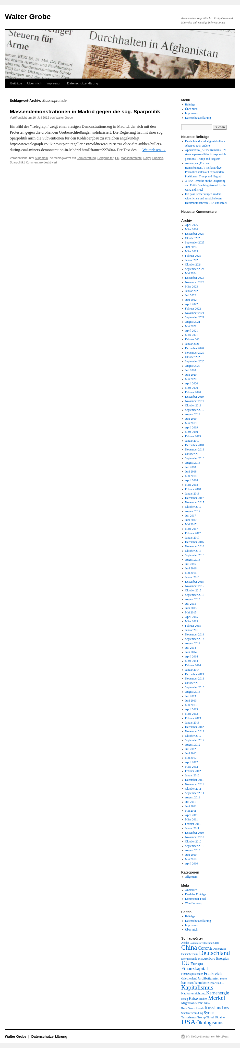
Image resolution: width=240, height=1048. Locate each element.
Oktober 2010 (193, 841)
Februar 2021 (193, 339)
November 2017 (194, 502)
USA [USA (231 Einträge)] (188, 1022)
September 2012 (194, 740)
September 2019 (194, 410)
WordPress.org (193, 903)
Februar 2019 (193, 436)
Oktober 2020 (193, 357)
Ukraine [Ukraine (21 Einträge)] (220, 1017)
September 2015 (194, 595)
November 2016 (194, 546)
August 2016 (192, 559)
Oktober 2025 (193, 238)
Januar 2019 (192, 440)
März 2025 (191, 251)
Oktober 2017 (193, 506)
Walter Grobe (28, 16)
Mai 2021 (190, 326)
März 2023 (191, 286)
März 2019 (191, 432)
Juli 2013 (190, 696)
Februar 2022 (193, 308)
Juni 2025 (191, 247)
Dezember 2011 (194, 780)
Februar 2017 (193, 533)
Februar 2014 (193, 665)
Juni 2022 (191, 299)
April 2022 (191, 304)
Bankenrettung (86, 158)
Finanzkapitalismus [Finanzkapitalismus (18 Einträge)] (192, 973)
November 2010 (194, 837)
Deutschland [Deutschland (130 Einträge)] (214, 953)
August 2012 (192, 744)
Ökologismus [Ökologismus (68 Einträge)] (209, 1022)
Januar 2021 (192, 343)
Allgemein (41, 158)
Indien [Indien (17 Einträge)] (223, 978)
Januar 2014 (192, 669)
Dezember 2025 (194, 233)
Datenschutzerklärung (82, 83)
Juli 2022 (190, 295)
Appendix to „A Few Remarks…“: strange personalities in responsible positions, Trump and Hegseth (205, 154)
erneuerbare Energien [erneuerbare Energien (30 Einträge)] (213, 958)
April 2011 (191, 815)
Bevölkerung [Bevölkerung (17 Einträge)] (205, 942)
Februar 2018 (193, 489)
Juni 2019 (191, 418)
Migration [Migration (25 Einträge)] (187, 1003)
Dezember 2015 (194, 581)
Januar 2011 (192, 828)
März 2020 (191, 388)
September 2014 (194, 639)
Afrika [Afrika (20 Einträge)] (185, 942)
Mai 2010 (190, 859)
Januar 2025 (192, 260)
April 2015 (191, 617)
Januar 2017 (192, 537)
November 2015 (194, 586)
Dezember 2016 (194, 542)
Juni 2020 (191, 374)
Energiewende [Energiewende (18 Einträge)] (189, 958)
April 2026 (191, 225)
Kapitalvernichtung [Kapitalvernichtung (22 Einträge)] (193, 993)
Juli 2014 (190, 647)
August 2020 (192, 366)
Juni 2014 (191, 652)
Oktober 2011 (193, 788)
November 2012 (194, 731)
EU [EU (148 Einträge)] (185, 963)
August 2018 (192, 462)
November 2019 (194, 401)
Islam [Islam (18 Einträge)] (190, 982)
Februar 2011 (193, 824)
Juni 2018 (191, 471)
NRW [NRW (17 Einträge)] (207, 1003)
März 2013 (191, 713)
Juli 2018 (190, 467)
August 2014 (192, 643)
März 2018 (191, 484)
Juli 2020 (190, 370)
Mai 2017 (190, 524)
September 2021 (194, 317)
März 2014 (191, 661)
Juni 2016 (191, 568)
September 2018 (194, 458)
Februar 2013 (193, 718)
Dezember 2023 (194, 277)
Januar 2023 (192, 291)
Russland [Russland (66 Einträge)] (213, 1007)
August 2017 (192, 511)
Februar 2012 (193, 771)
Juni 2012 (191, 753)
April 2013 (191, 709)
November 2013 (194, 678)
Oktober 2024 (193, 264)
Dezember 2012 (194, 727)
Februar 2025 (193, 255)
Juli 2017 (190, 515)
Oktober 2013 (193, 683)
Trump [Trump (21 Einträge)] (201, 1017)
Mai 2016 (190, 573)
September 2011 (194, 793)
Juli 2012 (190, 749)
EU (117, 158)
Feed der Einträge (195, 894)
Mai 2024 (190, 273)
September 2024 (194, 269)
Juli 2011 (190, 802)
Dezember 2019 (194, 396)
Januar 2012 (192, 775)
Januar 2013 (192, 722)
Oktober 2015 (193, 590)
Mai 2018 (190, 476)
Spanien (157, 158)
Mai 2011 (190, 810)
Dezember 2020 (194, 348)
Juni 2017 (191, 520)
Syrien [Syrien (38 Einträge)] (209, 1012)
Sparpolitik (17, 162)
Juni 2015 (191, 608)
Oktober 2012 (193, 735)
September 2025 (194, 242)
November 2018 (194, 449)
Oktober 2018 (193, 454)
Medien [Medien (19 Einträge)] (203, 999)
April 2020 (191, 383)
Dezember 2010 (194, 832)
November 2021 (194, 313)
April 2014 (191, 656)
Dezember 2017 (194, 498)
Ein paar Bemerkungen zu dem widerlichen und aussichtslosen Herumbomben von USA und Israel (206, 198)
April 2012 (191, 762)
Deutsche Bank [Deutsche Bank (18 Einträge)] (189, 954)
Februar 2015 (193, 625)
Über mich (34, 83)
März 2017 (191, 528)
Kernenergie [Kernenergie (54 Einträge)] (217, 992)
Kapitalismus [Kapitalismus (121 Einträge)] (197, 987)
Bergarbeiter (105, 158)
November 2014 (194, 634)
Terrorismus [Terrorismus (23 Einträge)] (189, 1017)
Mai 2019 (190, 423)
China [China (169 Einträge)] (189, 947)
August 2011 (192, 797)
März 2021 (191, 335)
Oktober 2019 (193, 405)
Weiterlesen (154, 150)
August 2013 (192, 691)
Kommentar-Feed (195, 898)
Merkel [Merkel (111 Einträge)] (216, 998)
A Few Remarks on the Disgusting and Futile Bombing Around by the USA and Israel (205, 185)
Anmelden (191, 890)
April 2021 (191, 330)
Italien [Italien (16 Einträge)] (220, 983)
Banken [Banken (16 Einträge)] (194, 943)
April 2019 (191, 427)
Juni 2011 (191, 806)
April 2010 (191, 863)
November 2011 (194, 784)
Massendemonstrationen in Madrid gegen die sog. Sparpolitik (85, 111)
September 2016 (194, 555)
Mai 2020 (190, 379)
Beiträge (16, 83)
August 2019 (192, 414)
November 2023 (194, 282)
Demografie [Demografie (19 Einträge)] (219, 948)
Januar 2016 (192, 577)
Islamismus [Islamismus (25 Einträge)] (201, 983)
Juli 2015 (190, 603)
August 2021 (192, 321)
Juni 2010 (191, 854)
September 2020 (194, 361)
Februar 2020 (193, 392)
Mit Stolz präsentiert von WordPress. (207, 1036)
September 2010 (194, 846)
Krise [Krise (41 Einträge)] (193, 998)
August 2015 (192, 599)
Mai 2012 (190, 758)
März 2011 (191, 819)
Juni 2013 (191, 700)
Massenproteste (131, 158)
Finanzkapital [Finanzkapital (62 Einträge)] (194, 968)
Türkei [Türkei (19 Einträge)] (210, 1017)
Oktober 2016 (193, 551)
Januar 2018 (192, 493)
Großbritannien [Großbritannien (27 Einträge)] (208, 978)
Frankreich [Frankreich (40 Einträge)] (213, 973)
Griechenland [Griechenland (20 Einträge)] (189, 978)
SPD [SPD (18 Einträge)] (226, 1008)
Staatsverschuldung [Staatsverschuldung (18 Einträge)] (192, 1013)
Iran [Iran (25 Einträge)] (184, 983)
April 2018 (191, 480)
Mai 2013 (190, 705)
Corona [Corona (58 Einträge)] (205, 948)
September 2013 (194, 687)
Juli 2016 (190, 564)
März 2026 (191, 229)
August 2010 (192, 850)
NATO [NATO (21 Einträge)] (199, 1003)
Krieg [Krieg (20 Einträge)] (184, 999)
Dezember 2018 (194, 445)
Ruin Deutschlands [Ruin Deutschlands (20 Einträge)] (192, 1008)
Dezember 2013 (194, 674)
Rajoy (147, 158)
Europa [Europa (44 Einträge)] (197, 963)
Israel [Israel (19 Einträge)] (213, 983)
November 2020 (194, 352)
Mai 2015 (190, 612)
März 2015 (191, 621)
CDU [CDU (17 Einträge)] (216, 942)
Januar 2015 (192, 630)
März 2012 (191, 766)
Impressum (54, 83)
